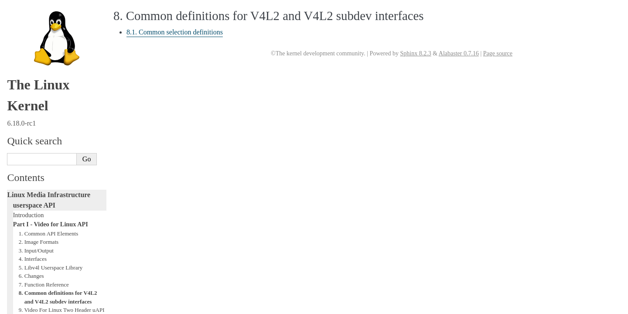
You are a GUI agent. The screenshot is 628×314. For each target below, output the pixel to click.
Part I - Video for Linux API (50, 26)
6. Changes (31, 78)
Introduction (28, 17)
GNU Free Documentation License (56, 245)
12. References (35, 154)
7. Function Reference (44, 86)
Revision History (38, 171)
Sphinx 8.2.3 (415, 53)
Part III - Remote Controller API (53, 189)
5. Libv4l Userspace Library (51, 69)
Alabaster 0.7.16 (459, 53)
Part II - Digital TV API (42, 180)
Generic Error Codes (39, 227)
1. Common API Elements (48, 35)
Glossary (24, 236)
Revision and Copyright (46, 163)
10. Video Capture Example (50, 129)
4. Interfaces (33, 61)
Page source (497, 53)
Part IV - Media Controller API (52, 198)
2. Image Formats (38, 44)
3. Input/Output (36, 52)
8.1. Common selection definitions (174, 32)
